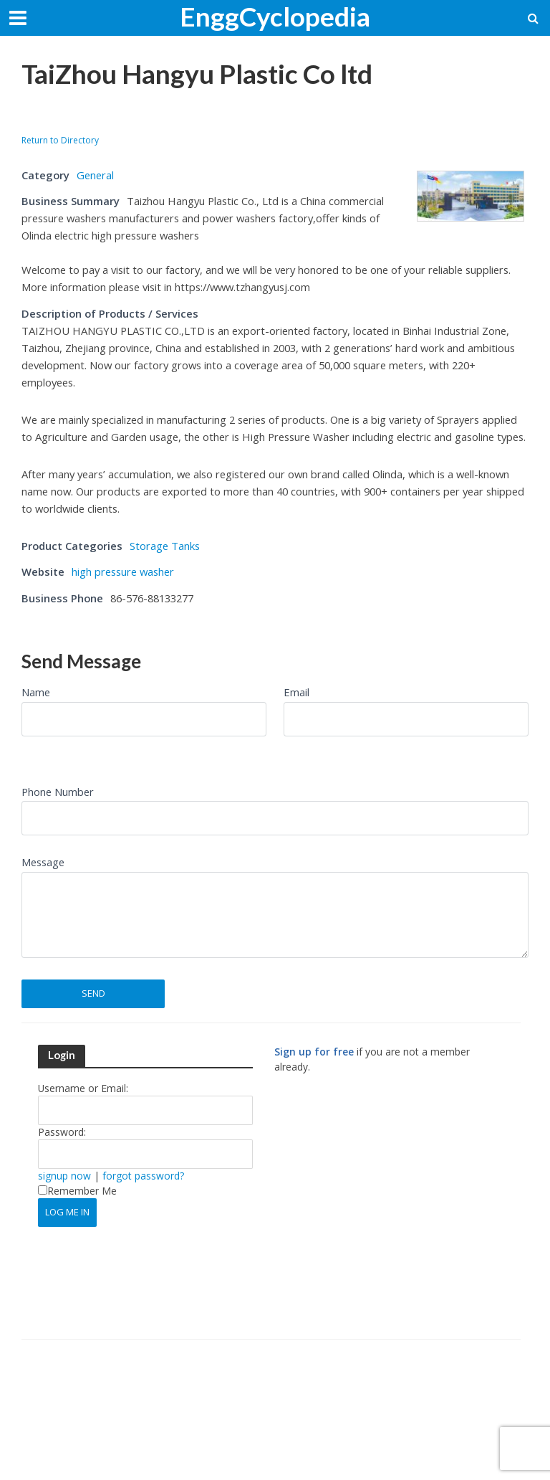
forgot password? (143, 1175)
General (95, 175)
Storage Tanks (165, 546)
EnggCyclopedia (275, 16)
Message (42, 862)
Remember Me (77, 1190)
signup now (64, 1175)
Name (35, 692)
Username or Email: (83, 1088)
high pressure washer (123, 571)
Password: (62, 1132)
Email (296, 692)
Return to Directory (60, 140)
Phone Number (57, 791)
